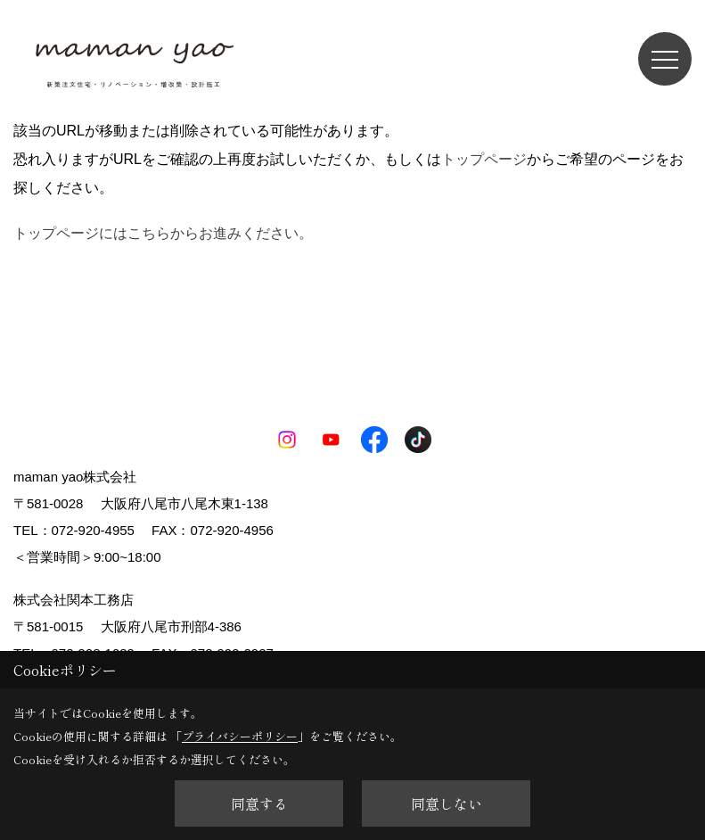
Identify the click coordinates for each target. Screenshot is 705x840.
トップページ (484, 159)
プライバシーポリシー (240, 736)
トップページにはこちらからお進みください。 (163, 233)
